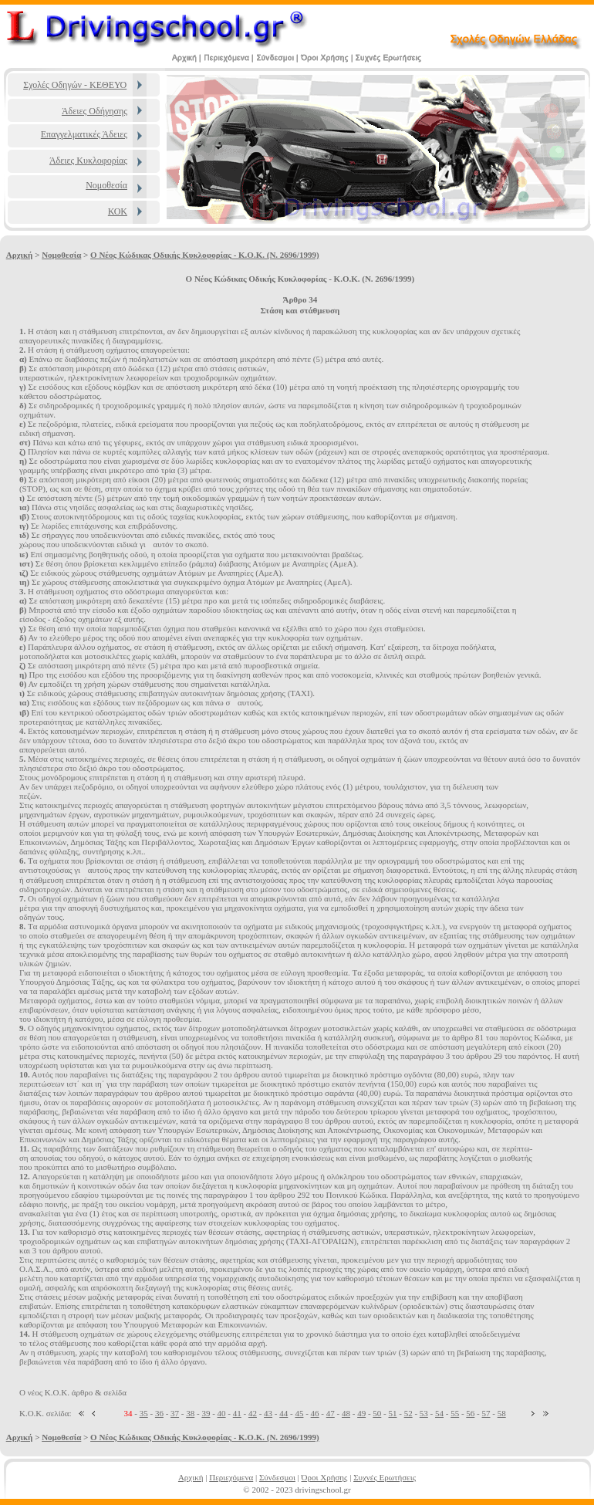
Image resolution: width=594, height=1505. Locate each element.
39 (205, 1413)
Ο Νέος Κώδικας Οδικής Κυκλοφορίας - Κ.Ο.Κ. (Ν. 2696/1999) (204, 254)
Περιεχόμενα (231, 1477)
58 (502, 1413)
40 (222, 1413)
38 (190, 1413)
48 (346, 1413)
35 (144, 1413)
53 (424, 1413)
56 (470, 1413)
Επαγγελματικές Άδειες (84, 134)
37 (174, 1413)
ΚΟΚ (117, 211)
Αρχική (19, 254)
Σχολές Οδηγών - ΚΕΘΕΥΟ (75, 84)
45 (299, 1413)
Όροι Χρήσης (325, 1477)
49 (361, 1413)
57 (486, 1413)
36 (159, 1413)
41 (237, 1413)
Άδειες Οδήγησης (94, 111)
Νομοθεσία (106, 185)
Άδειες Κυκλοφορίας (88, 160)
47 (330, 1413)
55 (455, 1413)
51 (392, 1413)
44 (283, 1413)
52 (408, 1413)
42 (252, 1413)
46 (315, 1413)
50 (377, 1413)
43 (268, 1413)
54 (439, 1413)
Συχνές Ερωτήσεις (384, 1477)
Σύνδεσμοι (277, 1477)
